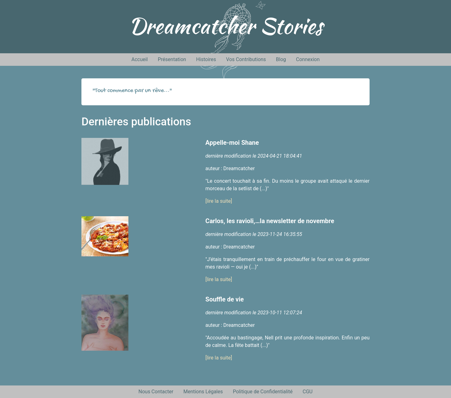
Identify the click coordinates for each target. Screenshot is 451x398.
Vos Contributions (246, 59)
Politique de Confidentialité (263, 392)
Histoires (206, 59)
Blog (281, 59)
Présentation (172, 59)
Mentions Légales (203, 392)
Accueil (139, 59)
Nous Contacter (155, 392)
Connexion (307, 59)
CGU (308, 392)
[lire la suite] (218, 201)
